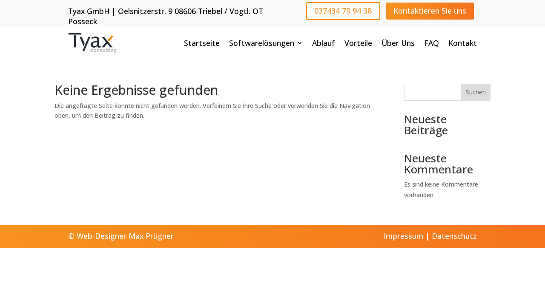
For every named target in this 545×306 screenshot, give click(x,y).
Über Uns (398, 43)
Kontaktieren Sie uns (429, 11)
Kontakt (462, 43)
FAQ (431, 43)
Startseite (202, 43)
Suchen (476, 92)
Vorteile (358, 43)
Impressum (403, 236)
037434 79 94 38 (343, 11)
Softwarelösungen (261, 43)
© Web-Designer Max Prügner (121, 236)
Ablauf (323, 43)
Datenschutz (454, 236)
